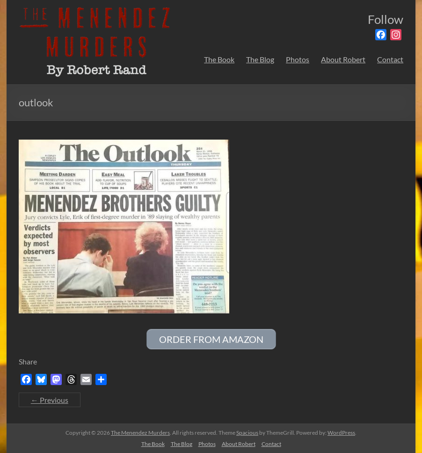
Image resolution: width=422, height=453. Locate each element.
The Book (219, 59)
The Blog (260, 59)
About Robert (343, 59)
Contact (390, 59)
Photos (297, 59)
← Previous (49, 399)
